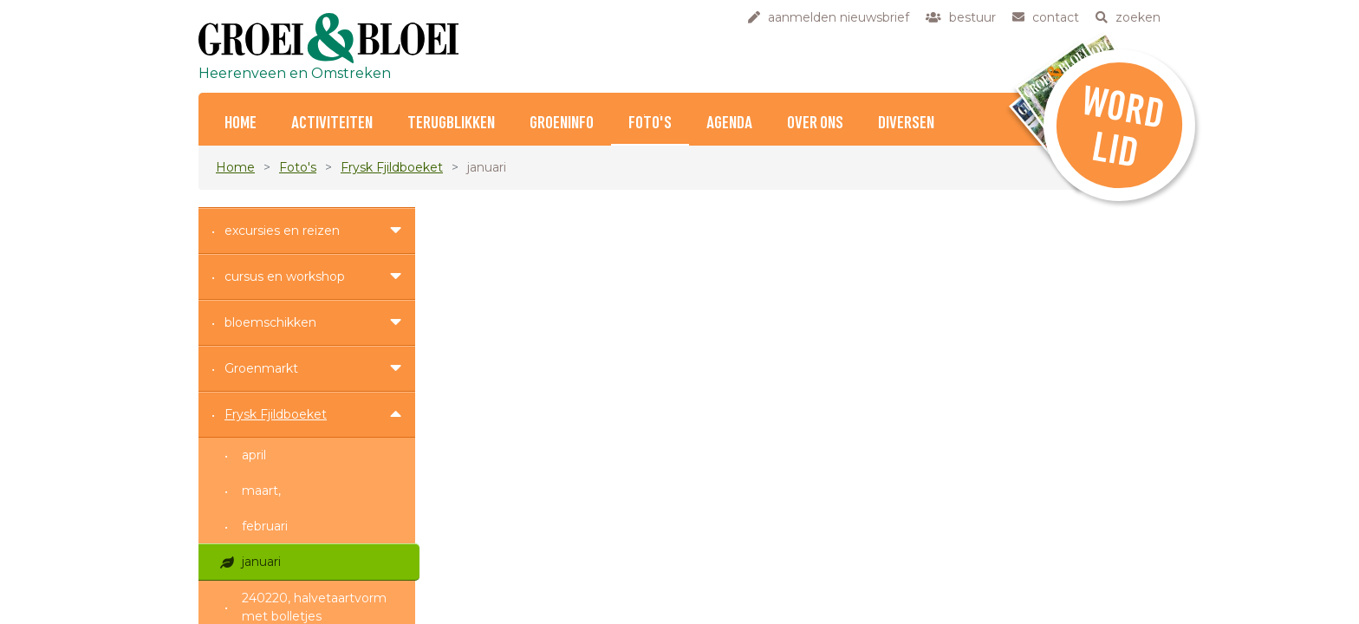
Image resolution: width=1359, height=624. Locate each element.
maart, (261, 490)
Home (235, 167)
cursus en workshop (284, 276)
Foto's (650, 123)
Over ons (815, 123)
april (254, 455)
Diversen (906, 123)
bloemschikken (270, 322)
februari (265, 526)
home (240, 123)
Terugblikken (451, 123)
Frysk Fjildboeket (392, 167)
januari (261, 561)
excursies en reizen (282, 230)
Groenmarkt (261, 368)
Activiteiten (332, 123)
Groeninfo (562, 123)
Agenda (729, 123)
